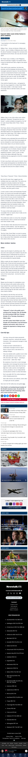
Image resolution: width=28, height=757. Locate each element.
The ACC (16, 743)
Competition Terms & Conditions (10, 738)
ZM (8, 743)
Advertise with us (14, 608)
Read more (14, 410)
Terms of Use (18, 736)
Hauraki (20, 743)
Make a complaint (14, 610)
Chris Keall (3, 40)
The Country (14, 747)
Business (3, 449)
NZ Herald (4, 743)
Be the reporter (14, 606)
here (24, 384)
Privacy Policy (9, 736)
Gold (6, 745)
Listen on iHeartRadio (14, 751)
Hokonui (24, 745)
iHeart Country (11, 745)
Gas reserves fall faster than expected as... (12, 480)
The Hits (11, 743)
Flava (3, 745)
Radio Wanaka (19, 745)
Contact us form (14, 604)
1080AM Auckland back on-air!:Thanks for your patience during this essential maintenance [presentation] (14, 8)
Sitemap (23, 738)
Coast (24, 743)
